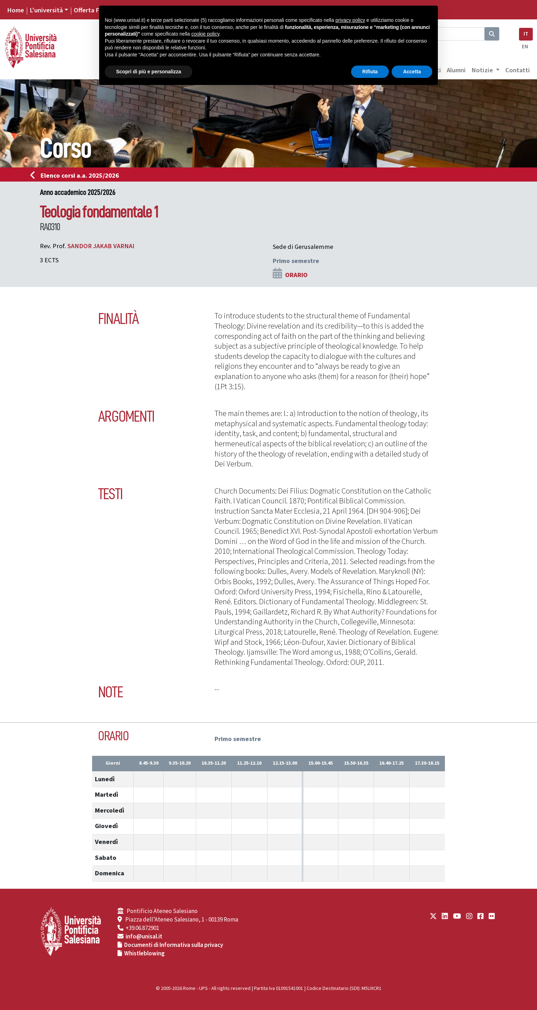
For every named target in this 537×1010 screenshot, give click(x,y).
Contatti (517, 70)
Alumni (456, 70)
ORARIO (296, 275)
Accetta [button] (412, 71)
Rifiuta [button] (370, 71)
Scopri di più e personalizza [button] (148, 71)
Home (15, 10)
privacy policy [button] (350, 20)
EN (525, 46)
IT (526, 34)
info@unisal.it (144, 936)
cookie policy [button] (205, 34)
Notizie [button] (482, 70)
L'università (46, 10)
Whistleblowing (144, 953)
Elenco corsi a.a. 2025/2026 (77, 175)
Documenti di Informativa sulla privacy (173, 945)
